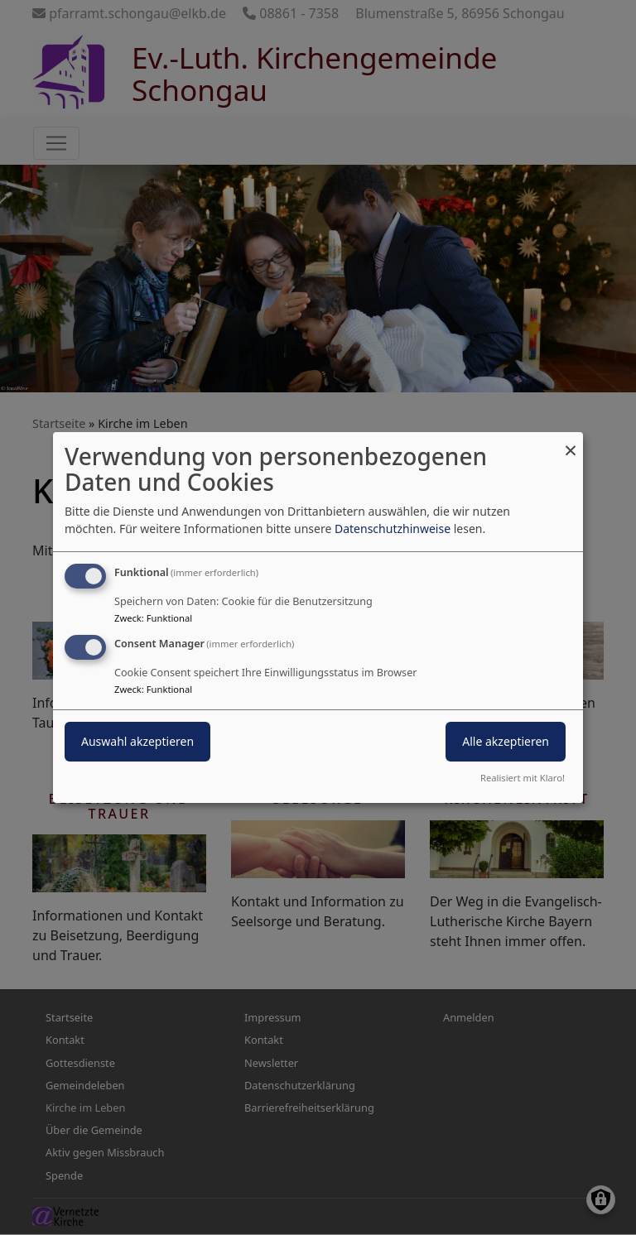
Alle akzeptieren (505, 741)
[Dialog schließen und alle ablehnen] (570, 442)
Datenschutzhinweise (392, 528)
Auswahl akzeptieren (137, 741)
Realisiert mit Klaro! (522, 777)
